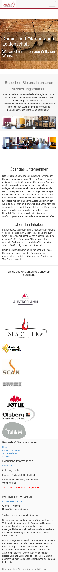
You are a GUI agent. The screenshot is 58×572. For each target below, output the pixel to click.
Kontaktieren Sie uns (12, 501)
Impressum (7, 465)
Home (5, 447)
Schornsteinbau (9, 453)
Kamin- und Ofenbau (12, 450)
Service (6, 456)
